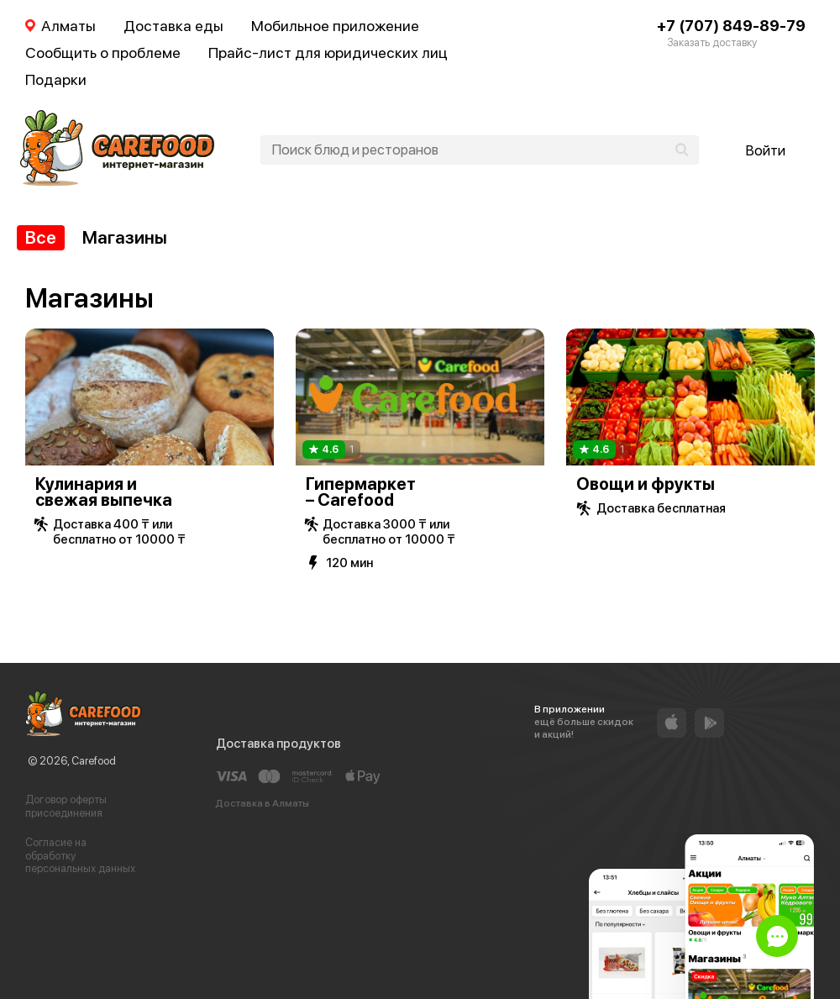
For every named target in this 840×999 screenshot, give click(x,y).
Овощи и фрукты (645, 484)
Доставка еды (173, 25)
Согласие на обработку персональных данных (80, 855)
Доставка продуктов (278, 743)
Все (40, 237)
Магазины (124, 237)
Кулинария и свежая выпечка (103, 492)
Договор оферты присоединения (66, 806)
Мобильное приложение (335, 25)
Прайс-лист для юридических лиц (328, 52)
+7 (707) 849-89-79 (731, 25)
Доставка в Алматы (262, 803)
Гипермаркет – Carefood (361, 492)
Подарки (56, 79)
